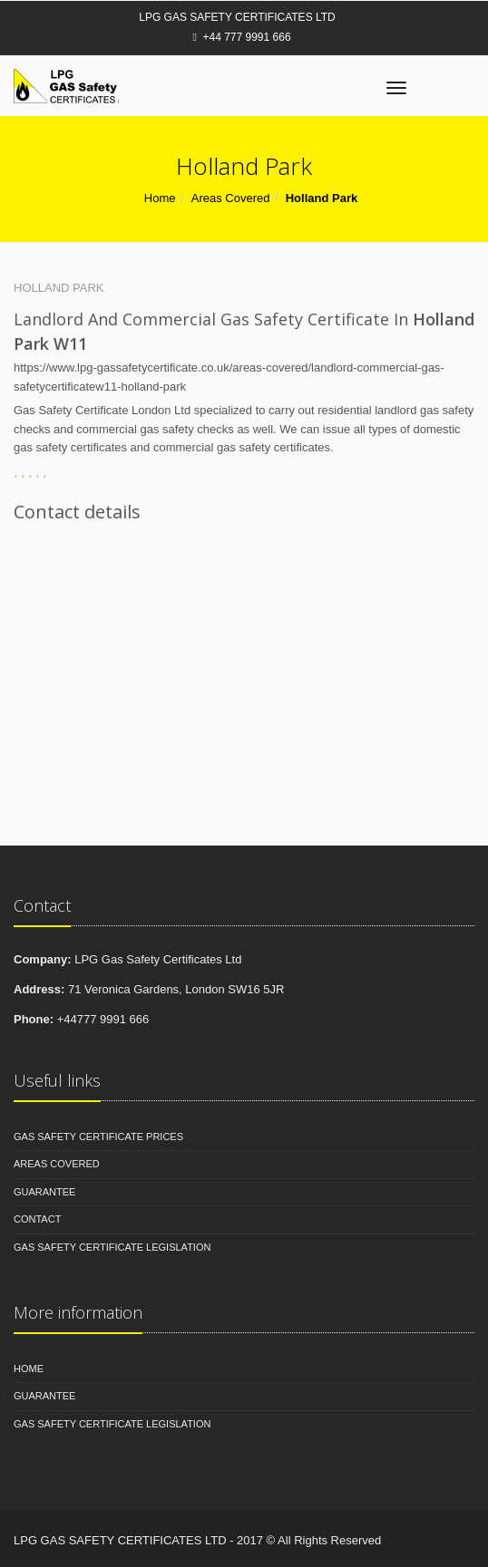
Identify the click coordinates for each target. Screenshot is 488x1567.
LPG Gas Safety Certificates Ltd (237, 17)
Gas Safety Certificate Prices (98, 1136)
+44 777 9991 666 (241, 37)
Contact (37, 1219)
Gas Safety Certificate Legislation (112, 1247)
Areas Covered (230, 198)
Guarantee (44, 1191)
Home (160, 198)
